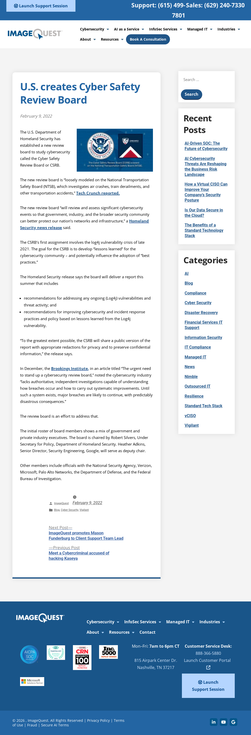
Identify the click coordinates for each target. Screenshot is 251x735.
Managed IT (197, 29)
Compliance (195, 293)
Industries (226, 29)
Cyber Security (70, 510)
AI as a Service (126, 29)
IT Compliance (198, 347)
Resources (110, 39)
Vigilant (84, 510)
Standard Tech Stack (203, 405)
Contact (147, 632)
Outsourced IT (198, 386)
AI (187, 273)
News (190, 366)
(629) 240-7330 (224, 5)
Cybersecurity (92, 29)
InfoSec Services (163, 29)
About (85, 39)
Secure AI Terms (55, 725)
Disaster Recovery (201, 312)
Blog (57, 510)
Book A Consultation (148, 39)
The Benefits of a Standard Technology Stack (204, 230)
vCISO (190, 415)
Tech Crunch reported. (98, 192)
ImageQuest (61, 503)
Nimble (191, 376)
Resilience (194, 396)
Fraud (32, 725)
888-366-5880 (208, 653)
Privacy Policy (98, 720)
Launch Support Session (41, 6)
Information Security (203, 337)
